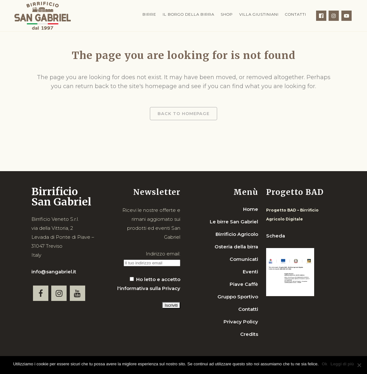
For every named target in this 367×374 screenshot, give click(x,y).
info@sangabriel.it (53, 272)
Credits (249, 334)
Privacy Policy (241, 322)
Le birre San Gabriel (234, 222)
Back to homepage (183, 113)
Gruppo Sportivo (237, 297)
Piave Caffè (244, 284)
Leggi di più (342, 364)
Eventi (250, 272)
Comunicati (244, 259)
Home (250, 209)
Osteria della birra (236, 247)
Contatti (248, 309)
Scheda (275, 236)
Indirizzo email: (163, 254)
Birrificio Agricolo (237, 234)
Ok (324, 364)
